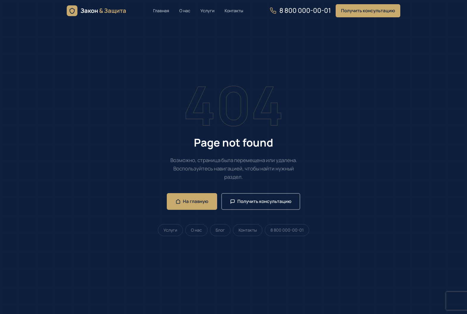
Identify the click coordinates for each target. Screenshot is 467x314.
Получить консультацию (368, 10)
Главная (161, 10)
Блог (220, 230)
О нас (184, 10)
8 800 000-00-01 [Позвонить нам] (300, 10)
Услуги (207, 10)
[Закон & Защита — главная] (96, 10)
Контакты (234, 10)
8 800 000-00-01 (286, 230)
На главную (192, 201)
